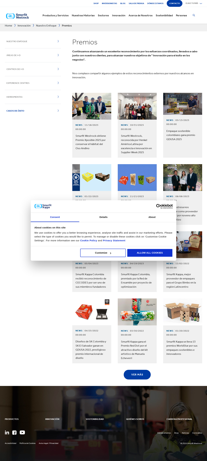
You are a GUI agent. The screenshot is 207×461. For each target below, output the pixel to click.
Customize (103, 252)
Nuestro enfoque (16, 41)
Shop (96, 3)
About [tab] (152, 217)
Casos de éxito (15, 110)
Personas (181, 15)
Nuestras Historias (83, 15)
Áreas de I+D (13, 55)
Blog (122, 3)
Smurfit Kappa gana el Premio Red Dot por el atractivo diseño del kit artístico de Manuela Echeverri (134, 350)
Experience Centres (17, 83)
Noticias (185, 433)
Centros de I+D (15, 69)
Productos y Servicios (56, 15)
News (79, 125)
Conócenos (197, 433)
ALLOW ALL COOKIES (150, 252)
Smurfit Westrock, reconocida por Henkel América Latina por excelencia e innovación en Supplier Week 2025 (136, 144)
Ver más (137, 374)
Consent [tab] (55, 217)
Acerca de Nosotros (141, 15)
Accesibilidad (10, 443)
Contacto (174, 3)
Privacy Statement (113, 240)
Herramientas (14, 97)
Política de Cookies (28, 443)
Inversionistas (109, 3)
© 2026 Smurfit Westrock (191, 443)
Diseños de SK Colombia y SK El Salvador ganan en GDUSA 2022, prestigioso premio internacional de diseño (91, 349)
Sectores (103, 15)
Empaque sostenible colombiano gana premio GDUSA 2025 (180, 135)
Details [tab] (103, 217)
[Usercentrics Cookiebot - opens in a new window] (158, 206)
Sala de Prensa (136, 3)
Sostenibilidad (164, 15)
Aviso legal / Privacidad (48, 443)
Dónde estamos (155, 3)
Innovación (118, 15)
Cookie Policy (88, 240)
